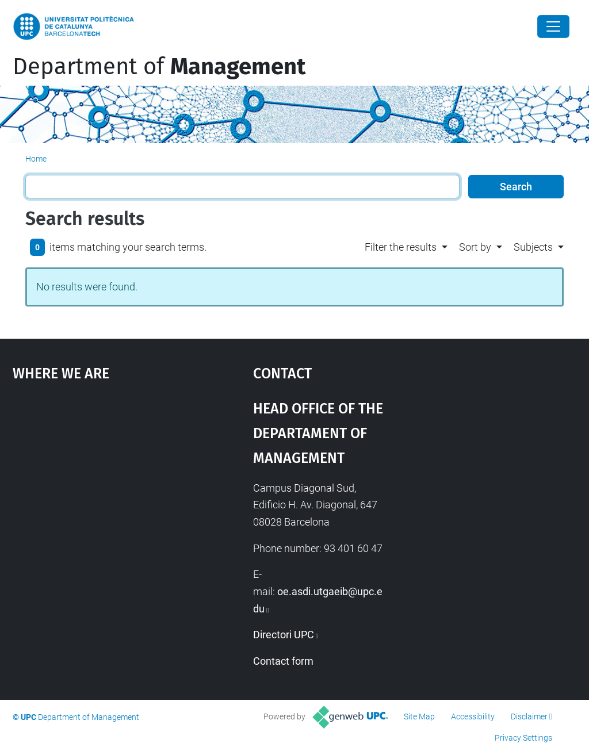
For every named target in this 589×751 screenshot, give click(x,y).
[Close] (553, 26)
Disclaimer (529, 716)
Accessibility (473, 716)
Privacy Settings (523, 737)
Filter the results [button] (401, 247)
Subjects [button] (533, 247)
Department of (159, 67)
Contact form (283, 661)
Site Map (419, 716)
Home (36, 158)
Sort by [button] (475, 247)
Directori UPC (283, 635)
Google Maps (102, 480)
